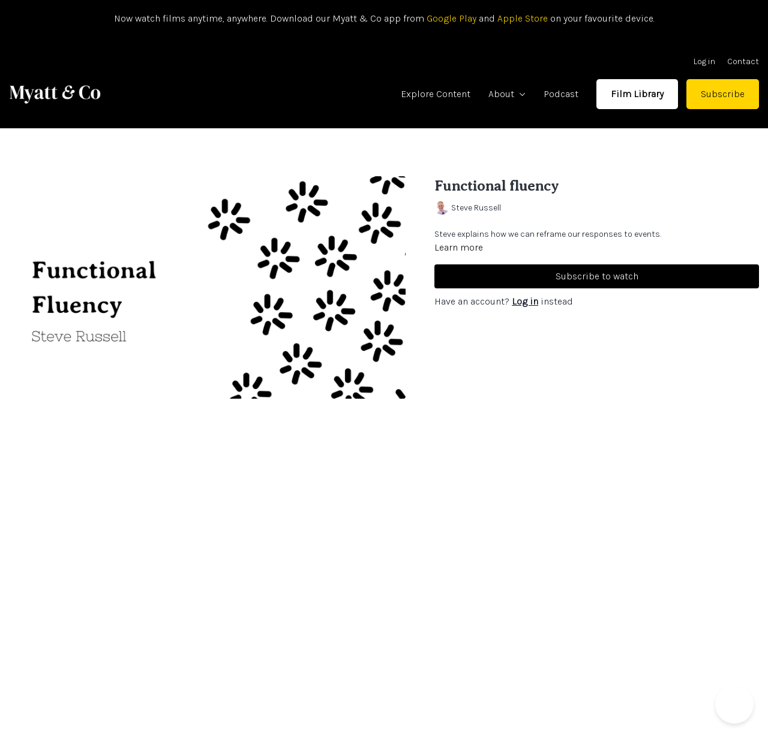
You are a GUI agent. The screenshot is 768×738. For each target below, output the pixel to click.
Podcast (561, 94)
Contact (743, 61)
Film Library (637, 94)
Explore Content (435, 94)
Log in (704, 61)
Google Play (450, 18)
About (507, 94)
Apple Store (522, 18)
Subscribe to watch (597, 276)
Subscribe (723, 94)
